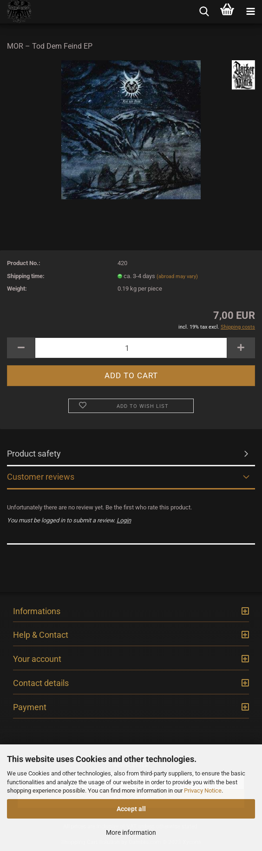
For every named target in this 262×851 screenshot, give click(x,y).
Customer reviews (40, 477)
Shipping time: (26, 276)
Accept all (131, 809)
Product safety (34, 453)
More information (131, 832)
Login (124, 520)
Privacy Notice (203, 790)
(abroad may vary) (177, 276)
